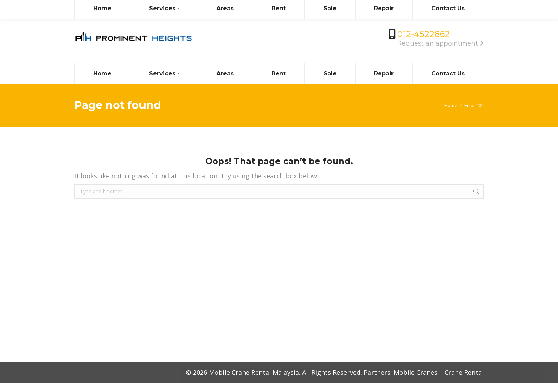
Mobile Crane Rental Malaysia (254, 372)
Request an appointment (440, 43)
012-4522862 (423, 34)
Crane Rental (464, 372)
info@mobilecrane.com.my (114, 6)
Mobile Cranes (415, 372)
